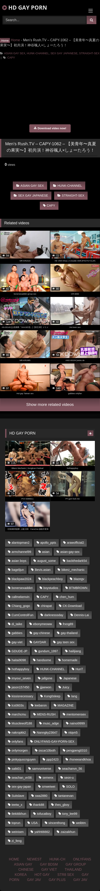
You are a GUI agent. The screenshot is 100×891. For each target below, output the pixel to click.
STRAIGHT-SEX (89, 53)
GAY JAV (34, 880)
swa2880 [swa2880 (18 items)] (41, 795)
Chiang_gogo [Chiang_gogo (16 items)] (21, 606)
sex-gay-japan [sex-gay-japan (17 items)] (21, 786)
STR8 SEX (65, 874)
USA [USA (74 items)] (34, 823)
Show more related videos (50, 404)
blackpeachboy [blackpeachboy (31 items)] (52, 579)
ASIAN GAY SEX (14, 53)
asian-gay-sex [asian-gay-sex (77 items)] (70, 551)
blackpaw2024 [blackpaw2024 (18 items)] (21, 579)
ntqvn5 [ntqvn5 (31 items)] (73, 732)
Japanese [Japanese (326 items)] (69, 678)
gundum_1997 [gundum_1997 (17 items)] (48, 651)
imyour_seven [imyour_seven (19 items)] (21, 678)
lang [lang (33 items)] (74, 696)
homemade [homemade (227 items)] (70, 660)
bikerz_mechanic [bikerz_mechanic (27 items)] (73, 569)
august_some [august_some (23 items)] (46, 560)
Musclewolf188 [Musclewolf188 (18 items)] (22, 723)
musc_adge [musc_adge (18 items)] (51, 723)
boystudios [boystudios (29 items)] (50, 588)
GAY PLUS (57, 880)
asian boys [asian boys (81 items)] (19, 560)
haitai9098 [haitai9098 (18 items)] (19, 660)
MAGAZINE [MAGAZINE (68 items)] (66, 705)
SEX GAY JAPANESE (64, 53)
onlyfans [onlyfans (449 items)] (17, 741)
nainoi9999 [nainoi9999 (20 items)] (77, 723)
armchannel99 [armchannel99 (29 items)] (21, 551)
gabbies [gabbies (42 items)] (17, 633)
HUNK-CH (57, 859)
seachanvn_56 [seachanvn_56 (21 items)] (72, 768)
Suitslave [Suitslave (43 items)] (18, 795)
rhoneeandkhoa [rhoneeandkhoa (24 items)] (80, 759)
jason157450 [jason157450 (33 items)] (20, 687)
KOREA (21, 874)
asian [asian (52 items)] (45, 551)
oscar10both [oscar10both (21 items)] (47, 750)
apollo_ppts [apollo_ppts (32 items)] (48, 542)
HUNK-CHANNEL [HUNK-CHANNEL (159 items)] (52, 669)
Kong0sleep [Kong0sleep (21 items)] (52, 696)
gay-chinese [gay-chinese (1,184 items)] (41, 633)
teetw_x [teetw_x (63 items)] (17, 804)
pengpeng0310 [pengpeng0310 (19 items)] (76, 750)
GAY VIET (49, 869)
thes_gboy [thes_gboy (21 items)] (62, 804)
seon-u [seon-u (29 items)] (69, 777)
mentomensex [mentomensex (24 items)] (76, 714)
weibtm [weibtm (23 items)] (81, 823)
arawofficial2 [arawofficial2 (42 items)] (75, 542)
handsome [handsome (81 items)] (44, 660)
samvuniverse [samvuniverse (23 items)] (41, 768)
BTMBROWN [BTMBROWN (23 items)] (78, 588)
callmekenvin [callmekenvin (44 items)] (20, 597)
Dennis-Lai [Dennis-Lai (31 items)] (81, 615)
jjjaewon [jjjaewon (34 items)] (45, 687)
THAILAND (73, 869)
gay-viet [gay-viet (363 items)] (17, 642)
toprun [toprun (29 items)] (16, 823)
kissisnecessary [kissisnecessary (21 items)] (22, 696)
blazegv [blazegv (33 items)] (79, 579)
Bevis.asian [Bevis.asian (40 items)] (43, 569)
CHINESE (26, 869)
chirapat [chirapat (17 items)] (46, 606)
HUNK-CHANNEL (38, 53)
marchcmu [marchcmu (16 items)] (19, 714)
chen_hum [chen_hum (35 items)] (67, 597)
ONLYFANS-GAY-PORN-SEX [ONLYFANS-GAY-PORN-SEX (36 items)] (54, 741)
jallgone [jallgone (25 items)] (47, 678)
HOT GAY (42, 874)
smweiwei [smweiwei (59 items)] (48, 786)
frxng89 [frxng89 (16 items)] (68, 624)
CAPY (11, 57)
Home (15, 40)
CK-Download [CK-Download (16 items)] (72, 606)
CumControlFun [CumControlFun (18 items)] (22, 615)
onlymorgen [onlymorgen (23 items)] (20, 750)
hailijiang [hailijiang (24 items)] (75, 651)
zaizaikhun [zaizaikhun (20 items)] (68, 832)
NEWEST (34, 859)
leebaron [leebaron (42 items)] (41, 705)
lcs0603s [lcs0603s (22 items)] (18, 705)
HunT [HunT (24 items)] (79, 669)
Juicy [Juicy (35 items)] (65, 687)
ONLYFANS (82, 859)
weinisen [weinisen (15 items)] (18, 832)
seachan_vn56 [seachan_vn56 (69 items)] (22, 777)
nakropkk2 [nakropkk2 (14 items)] (19, 732)
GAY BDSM (49, 864)
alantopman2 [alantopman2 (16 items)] (20, 542)
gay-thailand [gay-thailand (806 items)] (69, 633)
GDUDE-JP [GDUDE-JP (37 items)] (19, 651)
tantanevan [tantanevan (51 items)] (65, 795)
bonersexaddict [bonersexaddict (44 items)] (22, 588)
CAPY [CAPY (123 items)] (44, 597)
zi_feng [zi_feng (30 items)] (16, 841)
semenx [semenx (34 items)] (48, 777)
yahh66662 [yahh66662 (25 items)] (42, 832)
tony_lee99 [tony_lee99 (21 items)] (69, 813)
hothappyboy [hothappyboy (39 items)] (20, 669)
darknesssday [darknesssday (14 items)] (53, 615)
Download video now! (50, 128)
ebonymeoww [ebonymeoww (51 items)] (42, 624)
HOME (14, 859)
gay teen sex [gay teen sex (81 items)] (66, 642)
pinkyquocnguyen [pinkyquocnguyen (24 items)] (24, 759)
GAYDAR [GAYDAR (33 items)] (39, 642)
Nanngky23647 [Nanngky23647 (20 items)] (47, 732)
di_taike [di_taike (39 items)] (17, 624)
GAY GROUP (76, 864)
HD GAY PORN (24, 7)
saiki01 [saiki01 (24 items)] (16, 768)
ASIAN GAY (23, 864)
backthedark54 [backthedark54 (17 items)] (77, 560)
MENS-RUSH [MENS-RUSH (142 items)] (46, 714)
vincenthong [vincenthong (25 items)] (56, 823)
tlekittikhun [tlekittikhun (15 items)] (19, 813)
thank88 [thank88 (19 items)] (38, 804)
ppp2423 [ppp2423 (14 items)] (52, 759)
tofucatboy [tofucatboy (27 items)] (44, 813)
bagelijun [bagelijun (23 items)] (18, 569)
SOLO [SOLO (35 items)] (70, 786)
